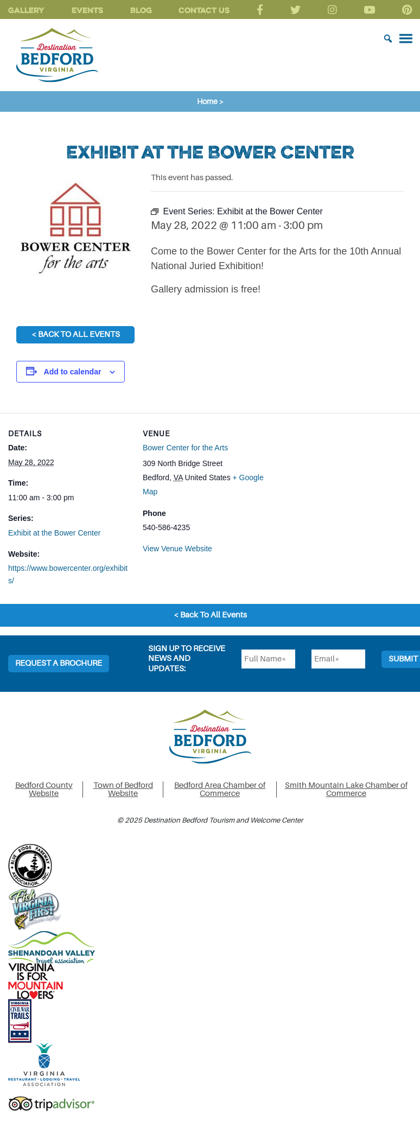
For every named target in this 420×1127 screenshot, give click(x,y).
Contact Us (204, 10)
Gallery (26, 10)
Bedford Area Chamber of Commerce (219, 789)
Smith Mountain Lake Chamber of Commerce (346, 789)
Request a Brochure (58, 663)
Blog (141, 10)
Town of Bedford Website (123, 789)
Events (87, 10)
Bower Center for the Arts (185, 447)
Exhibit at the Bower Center (54, 533)
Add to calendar (72, 371)
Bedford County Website (44, 789)
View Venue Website (177, 548)
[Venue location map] (334, 488)
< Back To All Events (75, 334)
